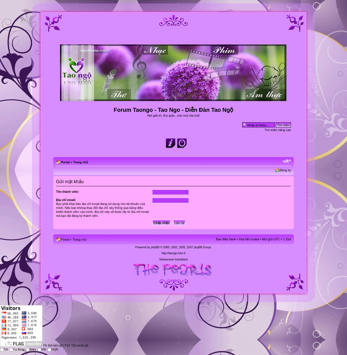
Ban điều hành (226, 239)
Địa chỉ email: (66, 200)
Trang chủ (80, 162)
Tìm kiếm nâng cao (278, 130)
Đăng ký (285, 170)
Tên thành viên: (67, 191)
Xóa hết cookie (249, 239)
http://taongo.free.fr (174, 253)
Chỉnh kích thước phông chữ (287, 161)
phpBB (155, 247)
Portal (65, 162)
